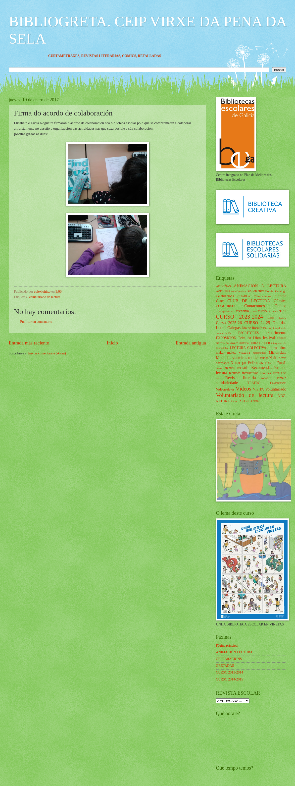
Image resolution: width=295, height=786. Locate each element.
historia (243, 343)
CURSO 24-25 (257, 322)
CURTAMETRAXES (72, 56)
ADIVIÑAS (223, 286)
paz (244, 363)
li (268, 347)
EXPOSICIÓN (226, 338)
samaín (281, 378)
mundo (264, 358)
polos (219, 367)
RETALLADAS (158, 56)
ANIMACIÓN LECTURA (234, 652)
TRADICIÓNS (278, 383)
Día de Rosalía (252, 328)
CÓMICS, (139, 56)
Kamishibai (222, 347)
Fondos (281, 338)
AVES (220, 291)
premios (230, 368)
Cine (220, 300)
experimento (276, 332)
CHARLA (244, 296)
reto (218, 378)
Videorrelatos (225, 389)
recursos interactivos (243, 373)
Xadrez (235, 401)
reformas (265, 373)
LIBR (274, 347)
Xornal (254, 401)
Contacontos (254, 305)
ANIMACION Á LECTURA (260, 285)
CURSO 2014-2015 (229, 679)
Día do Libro (270, 328)
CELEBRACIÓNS (229, 659)
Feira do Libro (249, 338)
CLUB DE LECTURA (248, 300)
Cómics (280, 300)
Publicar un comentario (36, 322)
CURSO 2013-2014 (229, 672)
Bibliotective (255, 291)
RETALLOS (279, 373)
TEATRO (253, 383)
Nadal (273, 358)
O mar (235, 363)
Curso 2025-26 (229, 322)
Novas (282, 358)
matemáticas (259, 352)
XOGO (244, 401)
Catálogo (280, 291)
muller (253, 357)
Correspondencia (225, 311)
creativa (242, 311)
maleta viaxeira (238, 352)
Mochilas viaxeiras (231, 357)
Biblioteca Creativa (235, 291)
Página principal (227, 645)
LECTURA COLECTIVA (248, 348)
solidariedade (227, 382)
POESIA (270, 363)
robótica (266, 378)
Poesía (281, 363)
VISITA (258, 389)
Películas (255, 362)
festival (269, 337)
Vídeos (243, 389)
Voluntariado (275, 389)
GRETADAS (225, 666)
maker (220, 352)
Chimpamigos (262, 296)
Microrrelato (277, 352)
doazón (282, 328)
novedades (222, 363)
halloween (232, 343)
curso (253, 311)
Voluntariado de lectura (44, 297)
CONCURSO (225, 306)
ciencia (280, 295)
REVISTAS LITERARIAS (109, 56)
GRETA (220, 342)
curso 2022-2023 (272, 311)
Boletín (269, 291)
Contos (280, 305)
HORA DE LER (260, 343)
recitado (242, 368)
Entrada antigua (191, 342)
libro (282, 347)
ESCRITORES (248, 333)
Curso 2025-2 (277, 317)
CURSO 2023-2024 (239, 317)
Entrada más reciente (29, 342)
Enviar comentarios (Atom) (47, 353)
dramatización (223, 333)
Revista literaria (240, 377)
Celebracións (225, 296)
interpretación (278, 342)
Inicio (112, 342)
